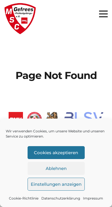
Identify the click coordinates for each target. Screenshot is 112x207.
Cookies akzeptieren (56, 152)
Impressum (93, 198)
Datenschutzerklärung (60, 198)
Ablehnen (56, 168)
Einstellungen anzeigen (56, 184)
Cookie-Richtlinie (23, 198)
